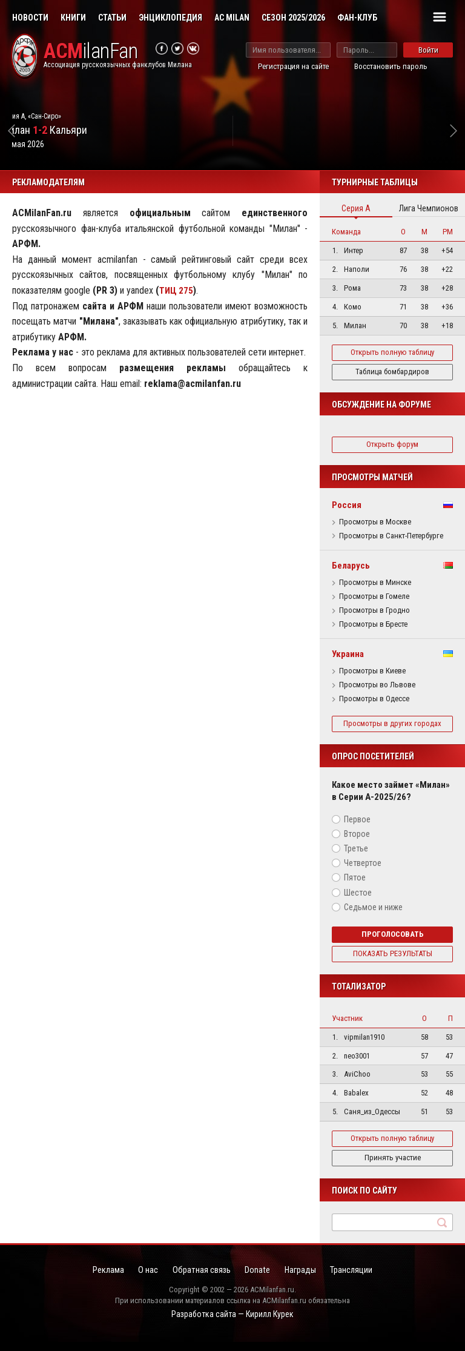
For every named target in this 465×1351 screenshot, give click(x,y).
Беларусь (351, 565)
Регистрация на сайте (293, 66)
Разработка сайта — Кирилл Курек (232, 1325)
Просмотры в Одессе (374, 699)
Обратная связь (199, 1280)
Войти (428, 50)
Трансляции (364, 1280)
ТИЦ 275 (177, 290)
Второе (357, 843)
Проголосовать (392, 943)
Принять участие (392, 1166)
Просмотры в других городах (392, 728)
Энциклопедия (170, 17)
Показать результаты (392, 962)
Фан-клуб (357, 17)
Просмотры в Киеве (372, 671)
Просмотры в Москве (375, 522)
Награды (307, 1280)
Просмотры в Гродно (374, 610)
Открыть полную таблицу (392, 352)
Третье (356, 857)
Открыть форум (392, 444)
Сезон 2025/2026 (293, 17)
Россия (346, 505)
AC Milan (231, 17)
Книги (73, 17)
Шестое (358, 901)
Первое (357, 828)
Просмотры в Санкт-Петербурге (391, 536)
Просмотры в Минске (375, 582)
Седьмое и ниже (373, 916)
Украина (348, 654)
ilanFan (97, 52)
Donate (259, 1280)
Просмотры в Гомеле (374, 596)
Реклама (96, 1280)
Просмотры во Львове (377, 685)
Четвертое (362, 872)
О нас (141, 1280)
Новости (30, 17)
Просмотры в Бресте (373, 624)
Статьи (112, 17)
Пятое (355, 886)
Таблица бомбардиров (392, 371)
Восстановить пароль (390, 66)
